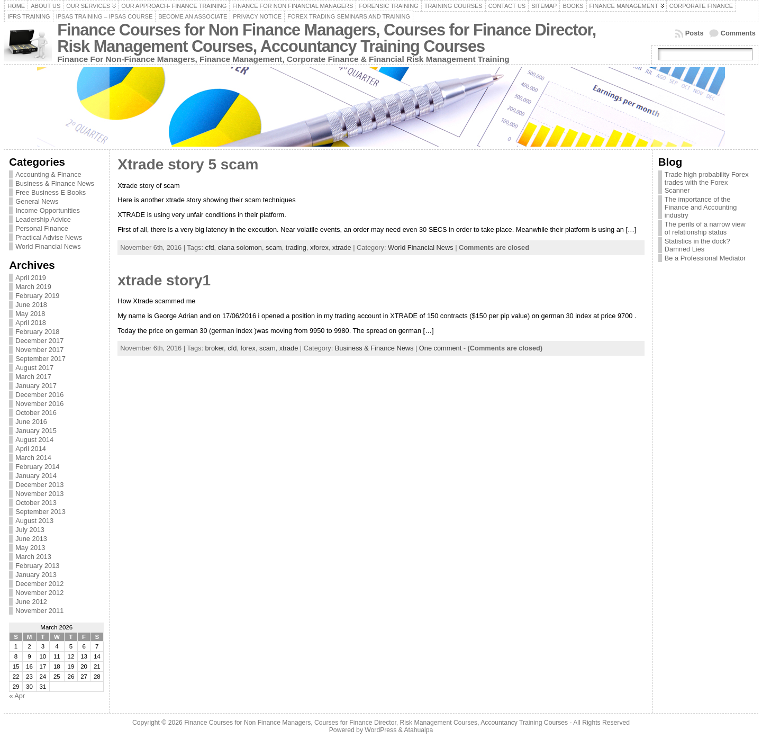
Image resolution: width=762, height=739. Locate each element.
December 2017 (39, 341)
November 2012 (39, 593)
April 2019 (30, 278)
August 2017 (34, 368)
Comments (738, 33)
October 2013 (36, 503)
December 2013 (39, 485)
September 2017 (40, 359)
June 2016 (31, 422)
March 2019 (33, 287)
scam (274, 247)
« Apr (17, 696)
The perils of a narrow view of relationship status (705, 228)
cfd (209, 247)
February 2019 (37, 296)
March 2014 (33, 458)
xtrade (341, 247)
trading (296, 247)
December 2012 (39, 584)
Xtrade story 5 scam (187, 164)
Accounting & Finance (48, 174)
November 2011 (39, 611)
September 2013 (40, 512)
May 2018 (30, 314)
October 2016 (36, 413)
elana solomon (240, 247)
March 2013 (33, 557)
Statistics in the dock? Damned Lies (697, 245)
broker (214, 348)
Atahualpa (418, 730)
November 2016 (39, 404)
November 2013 (39, 494)
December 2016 (39, 395)
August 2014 (34, 440)
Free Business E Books (50, 192)
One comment (440, 348)
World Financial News (48, 246)
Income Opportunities (47, 210)
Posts (694, 33)
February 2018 (37, 332)
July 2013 (29, 530)
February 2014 (37, 467)
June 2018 (31, 305)
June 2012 (31, 602)
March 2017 (33, 377)
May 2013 (30, 548)
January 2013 (36, 575)
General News (36, 201)
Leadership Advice (43, 219)
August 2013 (34, 521)
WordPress (380, 730)
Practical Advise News (48, 237)
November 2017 (39, 350)
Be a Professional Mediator (705, 258)
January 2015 (36, 431)
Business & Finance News (54, 183)
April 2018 (30, 323)
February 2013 (37, 566)
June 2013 (31, 539)
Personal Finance (41, 228)
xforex (319, 247)
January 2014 (36, 476)
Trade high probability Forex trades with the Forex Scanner (707, 182)
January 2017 (36, 386)
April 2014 (30, 449)
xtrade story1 (164, 280)
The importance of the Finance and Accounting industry (701, 207)
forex (247, 348)
